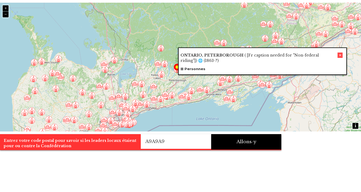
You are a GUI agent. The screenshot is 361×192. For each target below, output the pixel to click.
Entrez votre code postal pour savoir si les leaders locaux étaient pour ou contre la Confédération (88, 180)
